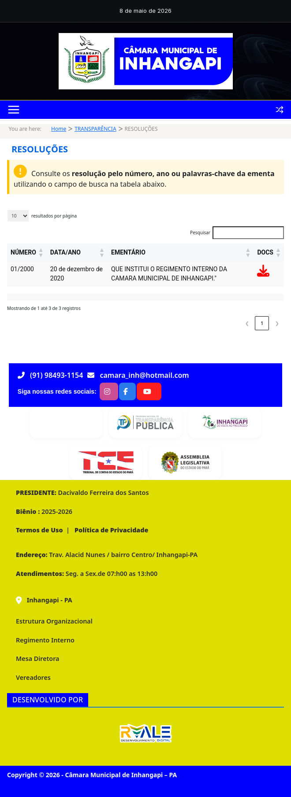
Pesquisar (200, 232)
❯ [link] (277, 323)
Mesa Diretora (37, 658)
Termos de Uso (39, 530)
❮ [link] (247, 323)
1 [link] (262, 323)
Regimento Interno (45, 640)
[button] (40, 252)
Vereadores (33, 677)
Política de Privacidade (110, 530)
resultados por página (54, 216)
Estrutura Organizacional (54, 621)
